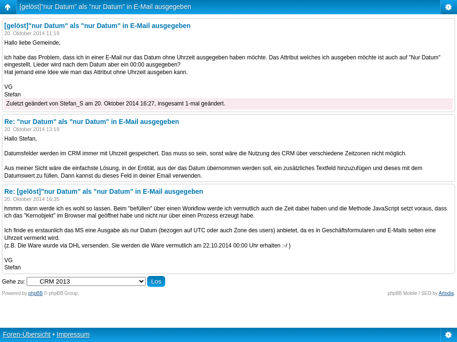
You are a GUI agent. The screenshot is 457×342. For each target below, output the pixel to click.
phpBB (36, 293)
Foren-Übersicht (26, 334)
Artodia (446, 293)
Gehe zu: (13, 281)
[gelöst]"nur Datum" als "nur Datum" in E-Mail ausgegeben (105, 6)
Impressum (73, 334)
